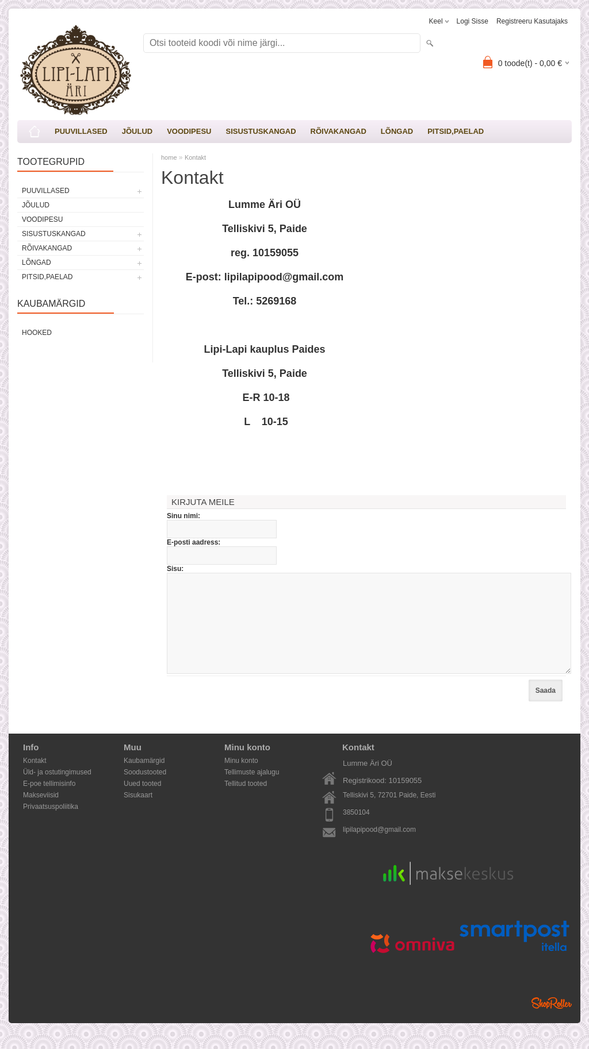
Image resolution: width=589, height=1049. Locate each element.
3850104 (356, 830)
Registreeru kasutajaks (532, 21)
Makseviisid (41, 812)
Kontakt (195, 157)
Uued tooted (142, 801)
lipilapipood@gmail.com (379, 847)
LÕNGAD (397, 131)
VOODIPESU (189, 131)
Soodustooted (145, 789)
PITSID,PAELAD (455, 131)
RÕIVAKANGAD (338, 131)
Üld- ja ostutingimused (57, 789)
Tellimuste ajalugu (251, 789)
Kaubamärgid (144, 778)
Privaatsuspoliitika (50, 824)
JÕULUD (137, 131)
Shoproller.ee (551, 1020)
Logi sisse (472, 21)
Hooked (37, 333)
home (169, 157)
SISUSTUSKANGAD (260, 131)
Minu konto (241, 778)
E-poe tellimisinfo (49, 801)
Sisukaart (138, 812)
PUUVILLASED (81, 131)
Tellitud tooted (245, 801)
